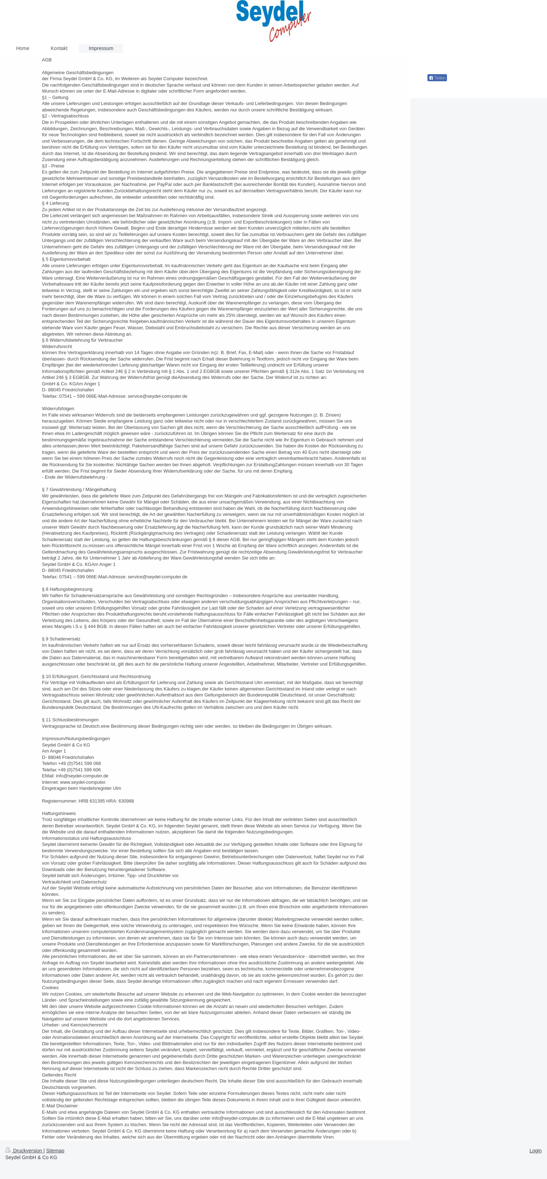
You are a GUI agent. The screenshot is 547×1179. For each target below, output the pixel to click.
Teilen (437, 78)
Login (536, 1150)
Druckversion (24, 1150)
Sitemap (55, 1150)
